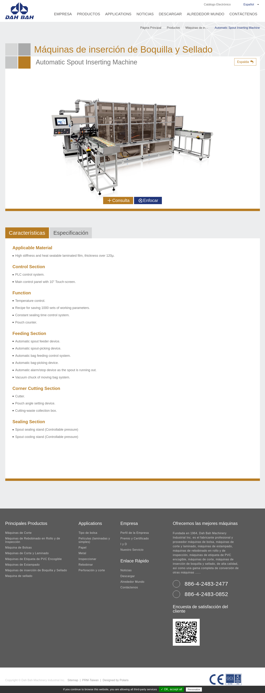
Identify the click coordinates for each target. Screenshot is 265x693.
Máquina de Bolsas (18, 547)
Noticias (145, 14)
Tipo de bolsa (88, 532)
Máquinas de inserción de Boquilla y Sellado (199, 27)
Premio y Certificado (134, 538)
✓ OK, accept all (171, 689)
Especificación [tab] (70, 233)
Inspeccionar (87, 559)
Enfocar (148, 200)
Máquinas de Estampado (22, 564)
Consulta (118, 200)
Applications (118, 14)
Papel (83, 547)
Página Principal (150, 27)
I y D (123, 544)
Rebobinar (86, 564)
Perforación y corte (92, 570)
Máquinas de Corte (18, 532)
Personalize (194, 689)
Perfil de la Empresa (134, 532)
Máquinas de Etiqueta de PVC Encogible (33, 559)
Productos (88, 14)
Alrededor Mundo (205, 14)
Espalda (243, 62)
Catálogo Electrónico (217, 4)
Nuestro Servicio (132, 549)
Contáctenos (243, 14)
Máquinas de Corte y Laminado (27, 553)
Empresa (63, 14)
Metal (82, 553)
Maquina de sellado (19, 575)
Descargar (170, 14)
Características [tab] (27, 233)
